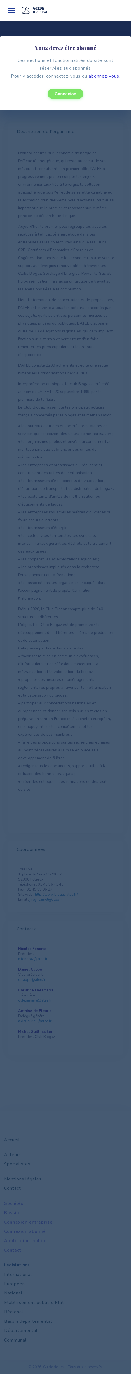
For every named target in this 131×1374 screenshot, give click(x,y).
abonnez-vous (104, 76)
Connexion (65, 93)
